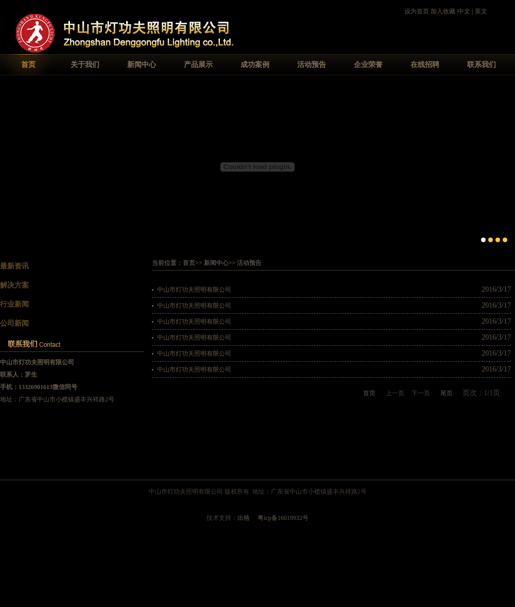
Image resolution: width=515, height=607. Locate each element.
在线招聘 (424, 65)
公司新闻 (14, 323)
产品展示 (198, 65)
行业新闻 (14, 304)
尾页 (446, 393)
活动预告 (311, 65)
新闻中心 (141, 65)
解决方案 (14, 285)
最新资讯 (14, 266)
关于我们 (85, 65)
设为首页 (416, 11)
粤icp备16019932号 (283, 517)
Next (507, 166)
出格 (243, 517)
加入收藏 (443, 11)
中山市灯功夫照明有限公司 (194, 289)
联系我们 (481, 65)
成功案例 (255, 65)
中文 (464, 11)
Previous (8, 166)
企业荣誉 (368, 65)
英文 (481, 11)
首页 (28, 65)
